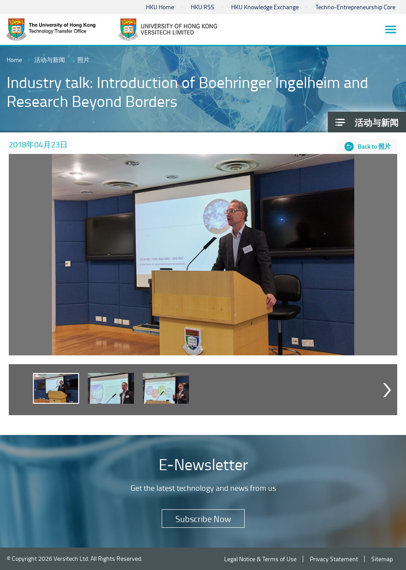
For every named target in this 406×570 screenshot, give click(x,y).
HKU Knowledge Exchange (265, 7)
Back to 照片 (374, 146)
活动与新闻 (49, 59)
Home (14, 59)
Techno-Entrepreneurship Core (355, 7)
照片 (83, 59)
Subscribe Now (203, 518)
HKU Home (160, 7)
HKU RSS (202, 7)
